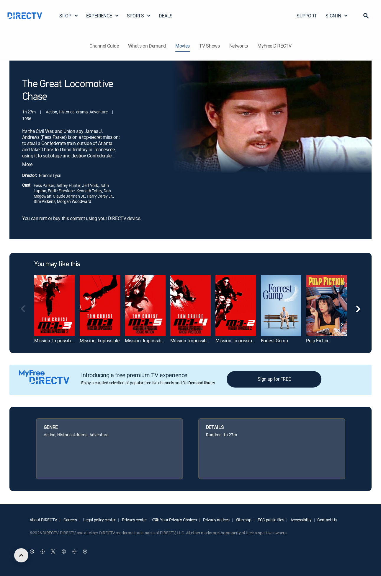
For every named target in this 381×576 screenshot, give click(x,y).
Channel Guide (104, 46)
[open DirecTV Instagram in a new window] (63, 551)
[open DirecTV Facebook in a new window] (42, 551)
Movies (182, 46)
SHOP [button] (69, 15)
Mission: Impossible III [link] (56, 340)
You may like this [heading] (57, 264)
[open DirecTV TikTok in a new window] (85, 551)
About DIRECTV (43, 520)
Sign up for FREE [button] (274, 379)
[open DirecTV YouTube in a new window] (74, 551)
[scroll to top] (21, 555)
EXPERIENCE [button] (102, 15)
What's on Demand (147, 46)
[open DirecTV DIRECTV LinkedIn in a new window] (32, 551)
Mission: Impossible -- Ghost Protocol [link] (207, 340)
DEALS (166, 15)
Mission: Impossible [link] (100, 340)
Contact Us (327, 520)
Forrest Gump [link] (274, 340)
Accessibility (301, 520)
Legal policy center (99, 520)
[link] (54, 305)
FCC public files (270, 520)
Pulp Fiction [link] (318, 340)
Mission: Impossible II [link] (237, 340)
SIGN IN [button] (337, 15)
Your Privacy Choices (178, 520)
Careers (70, 520)
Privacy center (134, 520)
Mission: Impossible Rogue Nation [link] (159, 340)
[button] (366, 15)
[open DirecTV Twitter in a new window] (53, 551)
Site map (243, 520)
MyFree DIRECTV (274, 46)
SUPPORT (307, 15)
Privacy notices (216, 520)
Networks (238, 46)
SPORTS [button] (139, 15)
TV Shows (209, 46)
